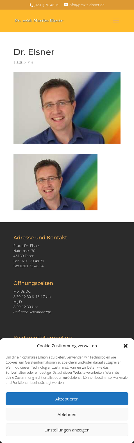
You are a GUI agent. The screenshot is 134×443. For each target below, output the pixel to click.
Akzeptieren (67, 399)
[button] (125, 346)
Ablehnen (67, 414)
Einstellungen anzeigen (66, 430)
